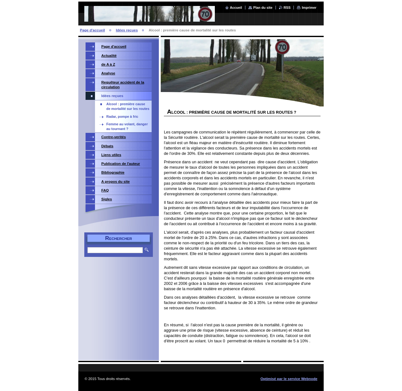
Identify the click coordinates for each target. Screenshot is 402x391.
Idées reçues (127, 30)
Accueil (236, 7)
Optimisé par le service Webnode (288, 379)
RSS (287, 7)
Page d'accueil (92, 30)
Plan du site (262, 7)
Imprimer (309, 7)
